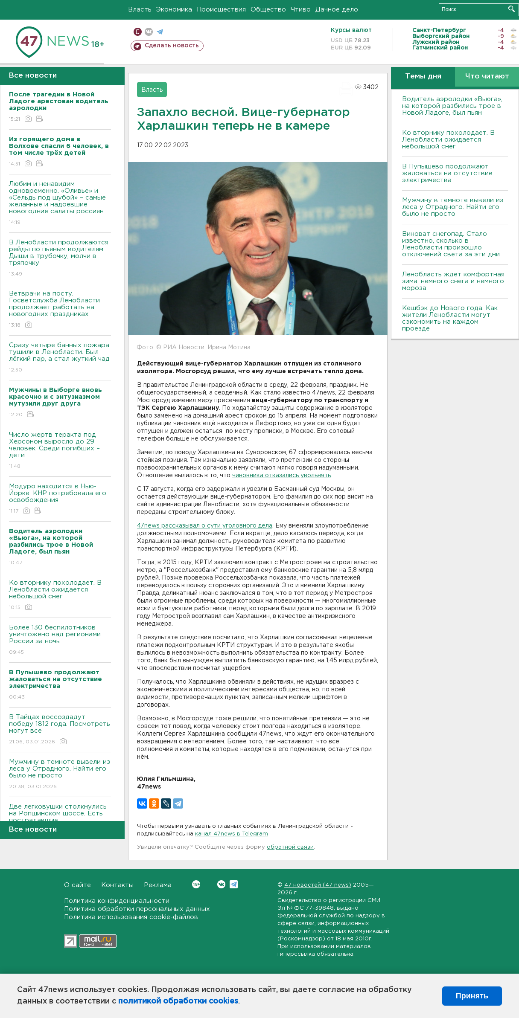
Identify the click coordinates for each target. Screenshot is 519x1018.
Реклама (158, 885)
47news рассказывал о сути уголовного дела (204, 525)
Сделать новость (172, 45)
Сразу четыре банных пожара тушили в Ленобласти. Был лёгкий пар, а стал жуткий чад (60, 358)
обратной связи (290, 847)
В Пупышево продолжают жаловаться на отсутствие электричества (447, 173)
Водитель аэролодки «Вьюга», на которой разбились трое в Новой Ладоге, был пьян (452, 106)
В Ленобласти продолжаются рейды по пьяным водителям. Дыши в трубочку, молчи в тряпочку (60, 259)
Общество (268, 9)
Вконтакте (196, 884)
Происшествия (221, 9)
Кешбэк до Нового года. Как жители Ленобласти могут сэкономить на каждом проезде (450, 318)
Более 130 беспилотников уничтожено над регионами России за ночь (60, 640)
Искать (511, 9)
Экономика (174, 9)
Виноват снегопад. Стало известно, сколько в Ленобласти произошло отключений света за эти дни (451, 244)
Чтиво (301, 9)
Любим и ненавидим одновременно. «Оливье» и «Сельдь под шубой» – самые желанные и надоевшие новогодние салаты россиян (60, 203)
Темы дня (423, 76)
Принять (472, 996)
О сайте (77, 885)
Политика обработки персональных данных (137, 909)
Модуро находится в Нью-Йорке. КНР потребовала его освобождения (60, 499)
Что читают (487, 76)
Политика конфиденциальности (116, 901)
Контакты (117, 885)
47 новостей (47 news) (317, 885)
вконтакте (149, 32)
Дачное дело (336, 9)
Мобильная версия (138, 32)
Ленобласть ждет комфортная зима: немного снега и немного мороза (453, 281)
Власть (140, 9)
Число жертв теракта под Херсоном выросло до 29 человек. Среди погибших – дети (60, 451)
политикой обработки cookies (178, 1001)
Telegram (234, 884)
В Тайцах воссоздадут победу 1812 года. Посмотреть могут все (60, 729)
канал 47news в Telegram (231, 834)
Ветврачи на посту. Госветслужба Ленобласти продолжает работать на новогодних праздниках (60, 310)
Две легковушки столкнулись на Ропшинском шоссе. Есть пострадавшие (60, 819)
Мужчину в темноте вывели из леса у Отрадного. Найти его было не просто (60, 774)
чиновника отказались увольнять (281, 475)
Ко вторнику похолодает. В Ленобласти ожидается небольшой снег (60, 595)
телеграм (160, 32)
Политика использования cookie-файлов (131, 917)
